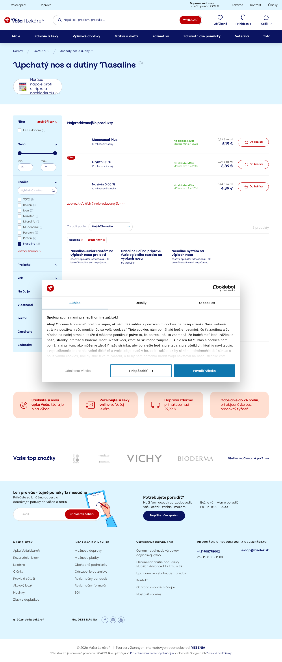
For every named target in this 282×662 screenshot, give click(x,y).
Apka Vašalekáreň (26, 551)
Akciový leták (22, 585)
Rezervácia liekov (26, 558)
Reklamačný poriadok (91, 579)
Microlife (31, 221)
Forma (37, 318)
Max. (44, 161)
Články (18, 571)
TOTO (28, 199)
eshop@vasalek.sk (255, 550)
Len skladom (34, 130)
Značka (37, 182)
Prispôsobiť (141, 370)
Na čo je (37, 291)
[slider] (20, 153)
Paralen (30, 232)
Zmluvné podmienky (218, 653)
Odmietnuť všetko (78, 370)
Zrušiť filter (96, 240)
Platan (29, 238)
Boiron (30, 205)
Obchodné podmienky (91, 565)
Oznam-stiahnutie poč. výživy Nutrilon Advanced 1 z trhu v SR (159, 564)
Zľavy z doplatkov (26, 600)
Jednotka (37, 345)
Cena (37, 144)
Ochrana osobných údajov (155, 587)
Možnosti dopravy (88, 551)
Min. (20, 161)
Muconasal (32, 227)
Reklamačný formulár (91, 585)
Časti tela (37, 332)
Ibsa (28, 210)
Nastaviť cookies (148, 594)
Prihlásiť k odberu (82, 514)
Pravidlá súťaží (24, 579)
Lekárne (19, 565)
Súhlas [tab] (74, 303)
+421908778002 (208, 551)
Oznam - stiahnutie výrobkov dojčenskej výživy (157, 553)
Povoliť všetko (204, 370)
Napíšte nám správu (164, 515)
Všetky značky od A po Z (248, 458)
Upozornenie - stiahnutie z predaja (161, 573)
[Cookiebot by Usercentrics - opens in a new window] (216, 288)
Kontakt (142, 580)
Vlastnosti (37, 305)
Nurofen (30, 216)
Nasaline (31, 243)
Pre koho (37, 265)
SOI (77, 592)
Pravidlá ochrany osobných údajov (152, 653)
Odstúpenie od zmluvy (91, 571)
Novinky (19, 592)
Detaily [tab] (141, 303)
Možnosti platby (87, 558)
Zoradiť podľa (76, 226)
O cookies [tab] (207, 303)
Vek (37, 278)
